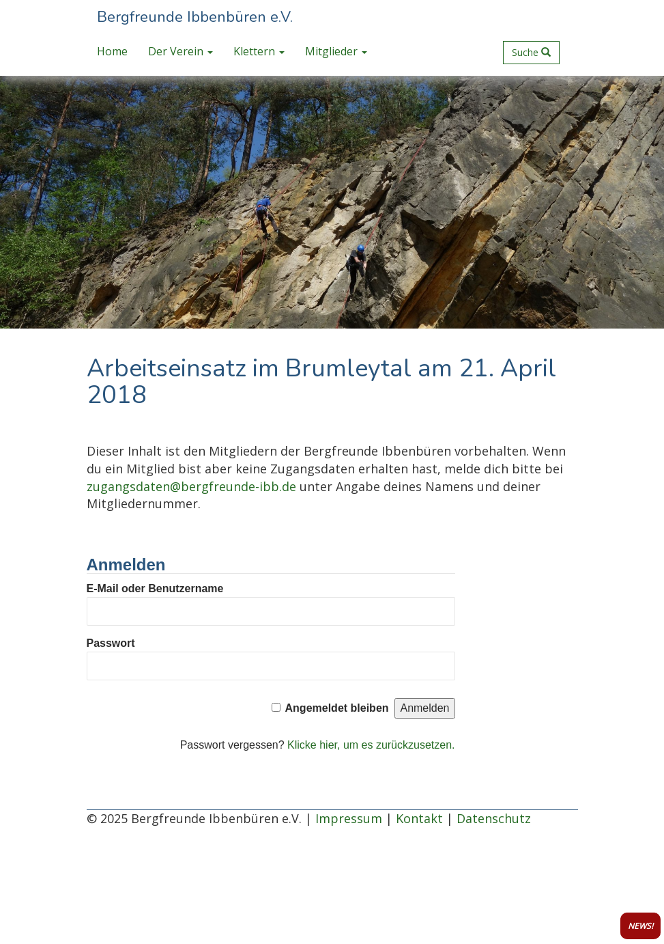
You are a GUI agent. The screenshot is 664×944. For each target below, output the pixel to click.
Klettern (259, 51)
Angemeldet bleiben (337, 708)
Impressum (348, 818)
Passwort (111, 643)
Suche (531, 52)
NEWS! (640, 926)
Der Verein (180, 51)
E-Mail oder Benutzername (155, 588)
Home (112, 51)
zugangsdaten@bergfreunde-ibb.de (191, 486)
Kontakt (419, 818)
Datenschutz (494, 818)
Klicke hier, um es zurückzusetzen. (370, 745)
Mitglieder (336, 51)
